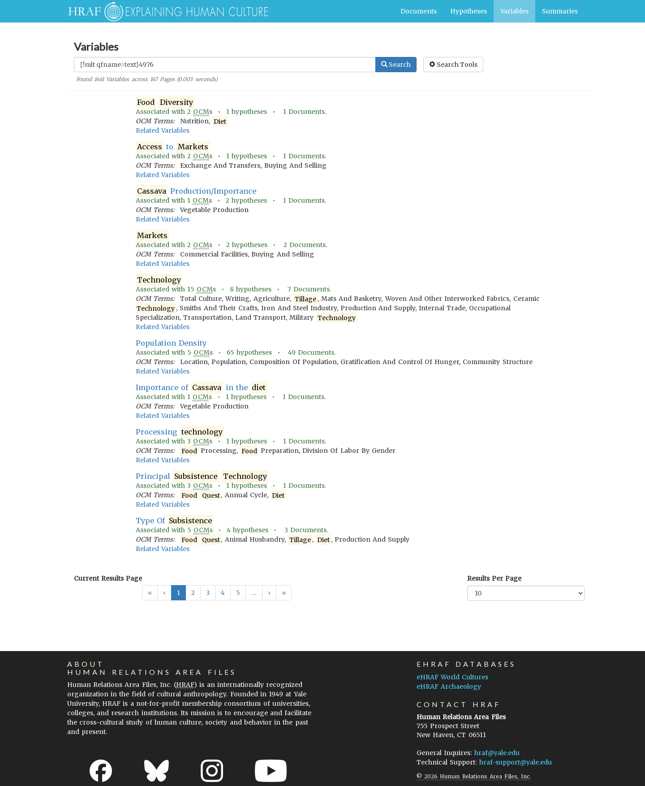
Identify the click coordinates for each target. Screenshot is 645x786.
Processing (180, 432)
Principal (202, 476)
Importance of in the (201, 387)
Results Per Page (494, 578)
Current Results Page (108, 578)
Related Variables (162, 130)
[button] (269, 592)
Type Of (175, 520)
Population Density (171, 343)
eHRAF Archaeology (449, 686)
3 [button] (208, 593)
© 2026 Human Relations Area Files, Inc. (474, 776)
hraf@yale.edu (497, 753)
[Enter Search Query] (225, 64)
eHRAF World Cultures (452, 677)
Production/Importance (196, 191)
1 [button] (178, 593)
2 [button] (193, 593)
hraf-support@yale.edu (515, 762)
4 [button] (223, 593)
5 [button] (238, 593)
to (173, 147)
